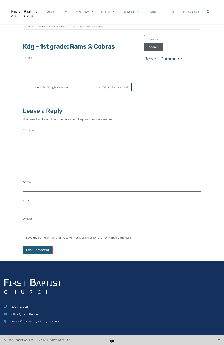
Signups (130, 12)
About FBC (57, 12)
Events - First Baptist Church (52, 26)
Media (107, 12)
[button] (208, 12)
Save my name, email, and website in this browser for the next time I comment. (79, 238)
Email (27, 200)
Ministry (84, 12)
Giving (152, 12)
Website (28, 219)
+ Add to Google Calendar (55, 87)
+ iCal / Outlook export (110, 87)
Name (27, 182)
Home (31, 26)
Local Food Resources (184, 12)
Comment (30, 130)
